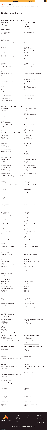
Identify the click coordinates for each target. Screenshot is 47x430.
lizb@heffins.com (3, 364)
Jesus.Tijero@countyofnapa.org (28, 338)
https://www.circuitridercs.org (6, 40)
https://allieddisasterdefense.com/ (6, 157)
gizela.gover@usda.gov (4, 349)
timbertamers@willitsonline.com (6, 32)
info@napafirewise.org (40, 420)
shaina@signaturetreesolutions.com (6, 103)
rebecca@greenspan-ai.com (5, 377)
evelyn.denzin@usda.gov (28, 350)
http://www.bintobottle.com (28, 390)
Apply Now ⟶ (15, 1)
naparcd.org (3, 243)
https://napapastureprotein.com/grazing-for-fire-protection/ (33, 307)
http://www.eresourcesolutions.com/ (30, 206)
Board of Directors (19, 418)
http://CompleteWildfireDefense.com (30, 173)
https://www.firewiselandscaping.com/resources (9, 56)
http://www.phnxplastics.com (5, 407)
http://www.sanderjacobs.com (29, 372)
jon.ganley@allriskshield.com (5, 111)
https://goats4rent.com (4, 299)
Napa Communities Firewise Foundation (7, 428)
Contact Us (18, 419)
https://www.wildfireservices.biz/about (7, 264)
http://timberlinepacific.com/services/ (30, 87)
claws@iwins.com (26, 364)
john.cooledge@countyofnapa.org (6, 338)
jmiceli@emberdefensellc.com (28, 146)
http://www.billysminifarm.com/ (6, 286)
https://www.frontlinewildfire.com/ (29, 165)
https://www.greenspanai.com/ (6, 380)
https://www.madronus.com (5, 130)
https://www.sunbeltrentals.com (29, 407)
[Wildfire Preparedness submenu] (22, 6)
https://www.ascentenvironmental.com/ (7, 198)
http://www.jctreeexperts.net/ (29, 64)
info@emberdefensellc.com (5, 138)
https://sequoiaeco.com (5, 252)
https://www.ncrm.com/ (28, 237)
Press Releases (29, 419)
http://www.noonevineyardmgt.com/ (30, 79)
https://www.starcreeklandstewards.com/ (7, 314)
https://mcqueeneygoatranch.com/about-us (31, 301)
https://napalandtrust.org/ (5, 323)
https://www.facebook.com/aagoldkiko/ (7, 292)
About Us (17, 417)
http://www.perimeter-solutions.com (7, 173)
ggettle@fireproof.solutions (5, 162)
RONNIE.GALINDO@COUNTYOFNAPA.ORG (31, 344)
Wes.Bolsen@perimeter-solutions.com (7, 170)
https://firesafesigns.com (28, 138)
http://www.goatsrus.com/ (28, 292)
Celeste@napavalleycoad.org (5, 330)
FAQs (17, 421)
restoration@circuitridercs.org (5, 37)
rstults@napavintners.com (28, 356)
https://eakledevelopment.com (29, 32)
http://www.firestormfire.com (28, 48)
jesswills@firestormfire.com (28, 92)
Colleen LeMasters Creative (43, 428)
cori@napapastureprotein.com (28, 98)
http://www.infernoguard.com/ (6, 64)
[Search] (45, 1)
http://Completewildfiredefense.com (30, 114)
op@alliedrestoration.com (5, 154)
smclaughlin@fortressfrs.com (5, 98)
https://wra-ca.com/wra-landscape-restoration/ (9, 92)
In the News (29, 418)
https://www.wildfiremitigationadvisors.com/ (31, 130)
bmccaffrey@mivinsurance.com (6, 369)
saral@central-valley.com (5, 396)
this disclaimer (39, 17)
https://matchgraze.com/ (5, 305)
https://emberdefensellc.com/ (6, 141)
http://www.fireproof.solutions (6, 165)
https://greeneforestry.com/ (28, 229)
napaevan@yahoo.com (27, 170)
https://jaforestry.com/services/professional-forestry (32, 221)
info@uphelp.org (3, 356)
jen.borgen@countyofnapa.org (28, 323)
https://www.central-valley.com (6, 398)
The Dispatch (29, 417)
